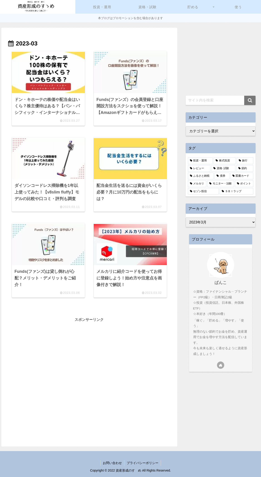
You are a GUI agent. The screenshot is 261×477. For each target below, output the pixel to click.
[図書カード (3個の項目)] (242, 176)
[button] (250, 100)
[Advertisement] (89, 355)
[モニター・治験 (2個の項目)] (220, 183)
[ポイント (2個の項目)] (244, 183)
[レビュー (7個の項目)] (199, 168)
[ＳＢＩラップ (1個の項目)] (236, 191)
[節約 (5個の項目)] (245, 168)
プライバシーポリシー (142, 463)
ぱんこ (220, 282)
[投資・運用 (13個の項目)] (200, 160)
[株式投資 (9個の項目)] (225, 160)
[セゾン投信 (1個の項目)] (203, 191)
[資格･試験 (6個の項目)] (223, 168)
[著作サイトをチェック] (220, 365)
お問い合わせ (112, 463)
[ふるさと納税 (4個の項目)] (201, 176)
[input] (221, 100)
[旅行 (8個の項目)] (245, 160)
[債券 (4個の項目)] (221, 176)
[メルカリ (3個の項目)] (197, 183)
